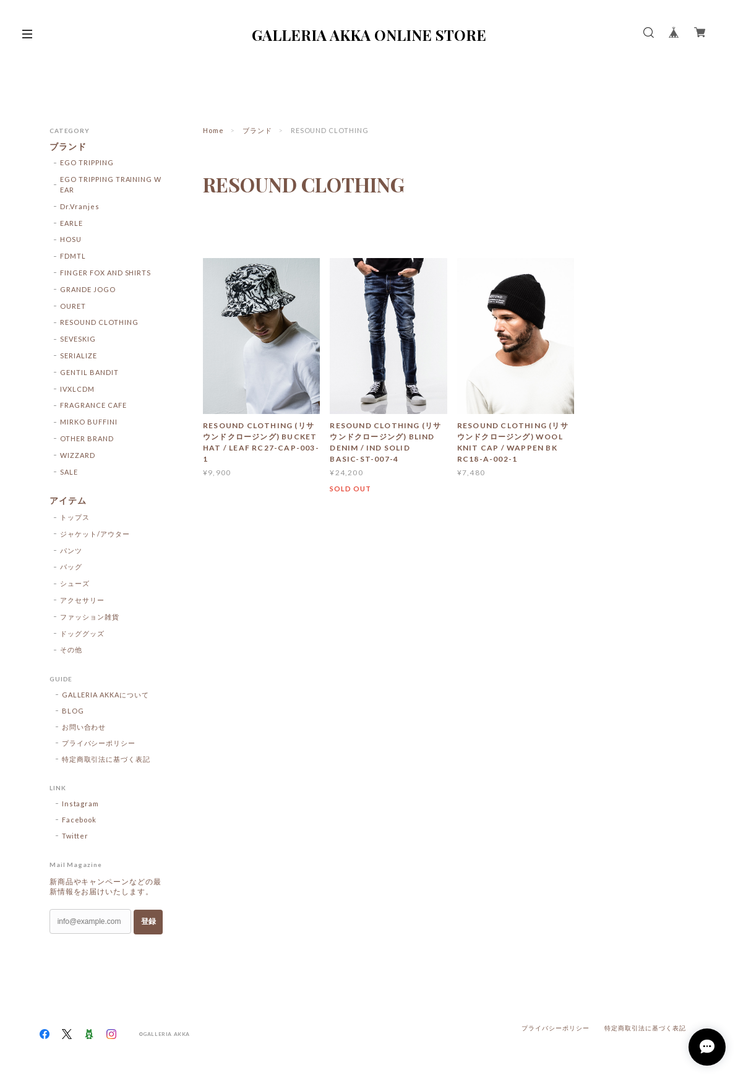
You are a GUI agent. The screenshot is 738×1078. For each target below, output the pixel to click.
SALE (69, 472)
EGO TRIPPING (87, 162)
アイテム (68, 501)
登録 (148, 921)
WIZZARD (77, 455)
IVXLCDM (77, 389)
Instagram (81, 804)
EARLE (71, 223)
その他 (71, 649)
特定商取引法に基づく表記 (106, 759)
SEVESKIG (78, 339)
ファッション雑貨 (89, 617)
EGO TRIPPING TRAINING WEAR (110, 184)
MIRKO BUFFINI (88, 422)
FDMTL (73, 256)
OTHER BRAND (87, 438)
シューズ (75, 583)
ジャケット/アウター (95, 534)
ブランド (257, 130)
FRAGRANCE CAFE (93, 405)
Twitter (75, 836)
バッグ (71, 567)
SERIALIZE (78, 355)
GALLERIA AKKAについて (105, 695)
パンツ (71, 550)
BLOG (73, 711)
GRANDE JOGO (88, 289)
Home (213, 130)
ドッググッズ (82, 633)
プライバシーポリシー (99, 743)
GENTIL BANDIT (89, 372)
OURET (73, 306)
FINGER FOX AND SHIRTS (105, 273)
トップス (75, 517)
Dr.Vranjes (80, 206)
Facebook (79, 820)
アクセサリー (82, 600)
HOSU (71, 239)
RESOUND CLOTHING (99, 322)
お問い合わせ (84, 727)
